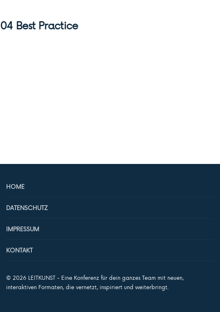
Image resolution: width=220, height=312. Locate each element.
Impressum (22, 229)
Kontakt (19, 250)
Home (15, 186)
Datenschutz (27, 208)
